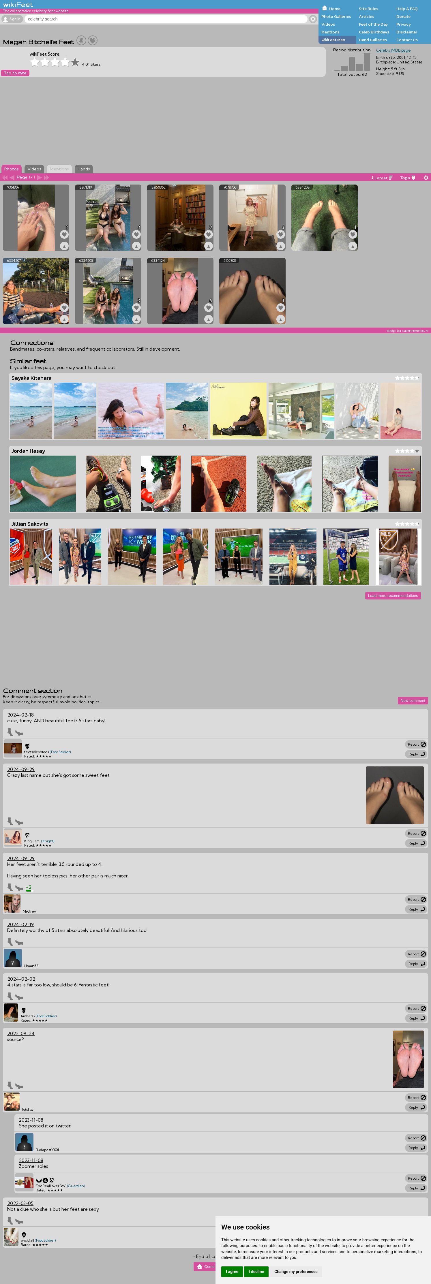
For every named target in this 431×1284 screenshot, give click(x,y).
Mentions (330, 32)
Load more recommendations (393, 595)
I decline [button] (256, 1271)
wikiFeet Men (333, 40)
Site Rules (368, 8)
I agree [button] (232, 1271)
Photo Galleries (336, 16)
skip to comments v (407, 330)
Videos (328, 24)
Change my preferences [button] (295, 1271)
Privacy (403, 24)
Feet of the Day (373, 24)
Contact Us (407, 40)
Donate (403, 16)
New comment (413, 700)
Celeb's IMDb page (393, 50)
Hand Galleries (373, 40)
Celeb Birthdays (374, 32)
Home (334, 8)
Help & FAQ (407, 8)
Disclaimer (406, 32)
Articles (366, 16)
